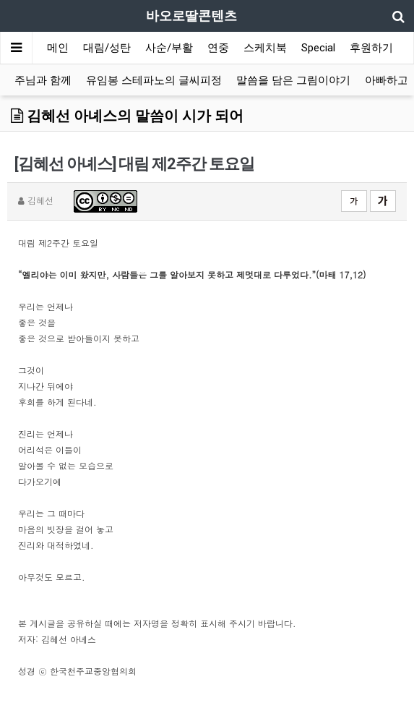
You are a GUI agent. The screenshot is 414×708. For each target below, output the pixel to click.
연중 (218, 47)
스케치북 (265, 47)
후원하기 (371, 47)
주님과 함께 (43, 80)
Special (318, 47)
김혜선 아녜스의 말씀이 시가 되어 (127, 115)
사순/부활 (169, 47)
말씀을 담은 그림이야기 (293, 80)
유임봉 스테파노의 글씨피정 (154, 80)
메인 (58, 47)
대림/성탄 (107, 47)
